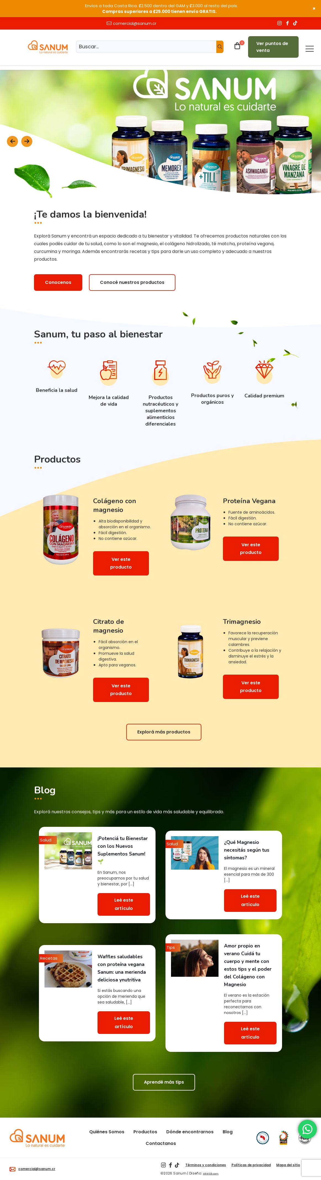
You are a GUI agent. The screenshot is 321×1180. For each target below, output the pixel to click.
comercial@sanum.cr (32, 1169)
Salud (45, 840)
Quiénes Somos (106, 1132)
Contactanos (161, 1143)
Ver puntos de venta (272, 47)
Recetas (48, 958)
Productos (145, 1132)
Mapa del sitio (288, 1165)
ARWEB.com (211, 1173)
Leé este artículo (123, 904)
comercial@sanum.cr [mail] (134, 23)
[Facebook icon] (288, 23)
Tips (171, 947)
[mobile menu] (309, 47)
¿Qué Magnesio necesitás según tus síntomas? (246, 850)
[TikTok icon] (296, 23)
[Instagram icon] (280, 23)
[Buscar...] (150, 47)
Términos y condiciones (205, 1165)
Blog (228, 1132)
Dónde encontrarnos (190, 1132)
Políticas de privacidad (251, 1165)
